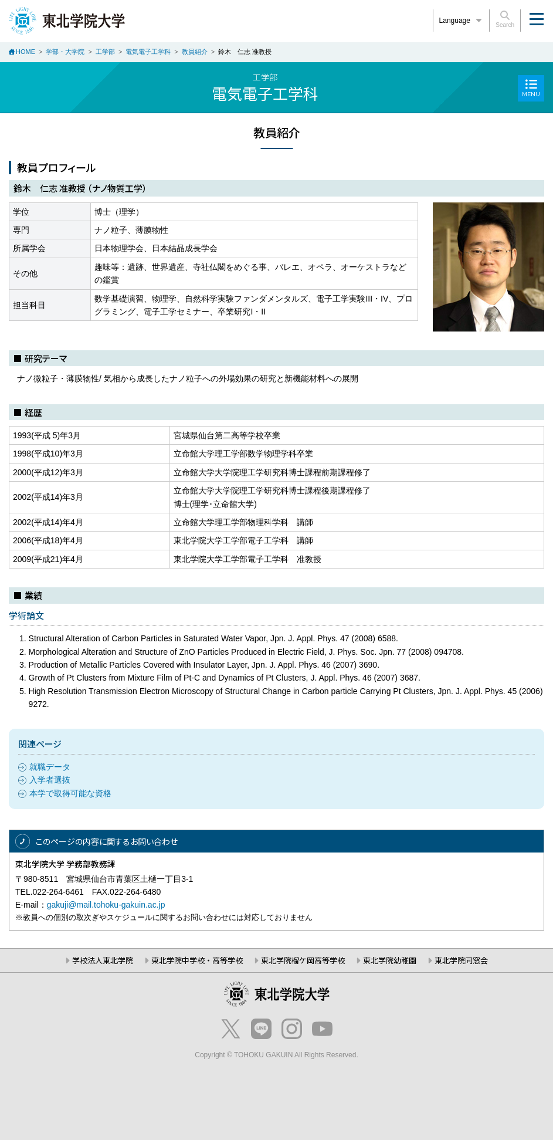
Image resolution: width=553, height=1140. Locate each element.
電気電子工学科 (148, 51)
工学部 (105, 51)
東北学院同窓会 (461, 960)
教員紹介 (195, 51)
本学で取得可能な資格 (70, 793)
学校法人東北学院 (102, 960)
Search (505, 19)
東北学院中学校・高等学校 (197, 960)
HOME (25, 51)
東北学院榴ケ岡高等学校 (303, 960)
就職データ (49, 767)
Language (461, 20)
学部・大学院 (65, 51)
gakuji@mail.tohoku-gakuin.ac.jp (106, 904)
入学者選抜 (49, 779)
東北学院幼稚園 (389, 960)
